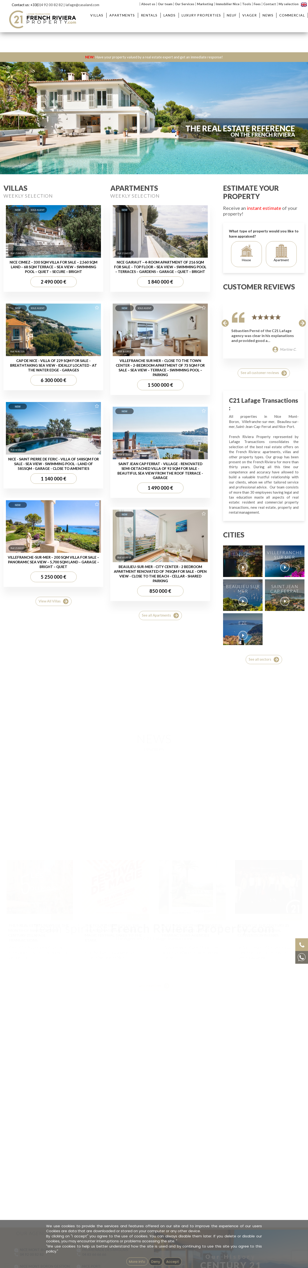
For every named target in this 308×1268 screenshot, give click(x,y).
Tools (246, 4)
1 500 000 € (160, 806)
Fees (257, 4)
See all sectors (264, 1080)
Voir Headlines (154, 967)
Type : (23, 157)
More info (137, 1261)
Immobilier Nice (228, 4)
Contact (269, 4)
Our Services (184, 4)
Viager (249, 15)
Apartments (122, 15)
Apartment (281, 674)
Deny (155, 1261)
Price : (198, 157)
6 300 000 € (53, 801)
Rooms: (155, 157)
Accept (172, 1261)
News (268, 15)
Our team (165, 4)
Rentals (149, 15)
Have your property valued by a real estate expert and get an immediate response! (154, 57)
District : (109, 157)
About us (148, 4)
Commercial (292, 15)
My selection (289, 4)
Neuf (231, 15)
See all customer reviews (264, 794)
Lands (170, 15)
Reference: (246, 157)
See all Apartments (160, 1036)
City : (64, 157)
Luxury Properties (201, 15)
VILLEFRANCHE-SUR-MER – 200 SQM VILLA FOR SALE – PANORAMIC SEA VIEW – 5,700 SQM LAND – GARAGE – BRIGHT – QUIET (53, 983)
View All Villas (53, 1022)
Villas (96, 15)
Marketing (205, 4)
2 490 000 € (53, 702)
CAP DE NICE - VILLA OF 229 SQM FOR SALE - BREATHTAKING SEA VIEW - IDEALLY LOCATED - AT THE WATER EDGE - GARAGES (53, 786)
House (246, 674)
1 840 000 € (160, 702)
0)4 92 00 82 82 (50, 5)
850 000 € (160, 1012)
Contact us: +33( (25, 5)
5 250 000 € (53, 997)
